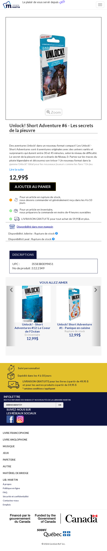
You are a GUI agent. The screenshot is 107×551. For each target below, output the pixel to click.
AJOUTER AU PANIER (33, 186)
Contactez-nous (11, 500)
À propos (7, 484)
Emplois (7, 504)
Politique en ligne (11, 488)
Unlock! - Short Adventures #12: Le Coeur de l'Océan (32, 327)
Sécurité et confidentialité (16, 496)
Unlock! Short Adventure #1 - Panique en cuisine (74, 326)
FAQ (5, 492)
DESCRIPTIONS (23, 254)
